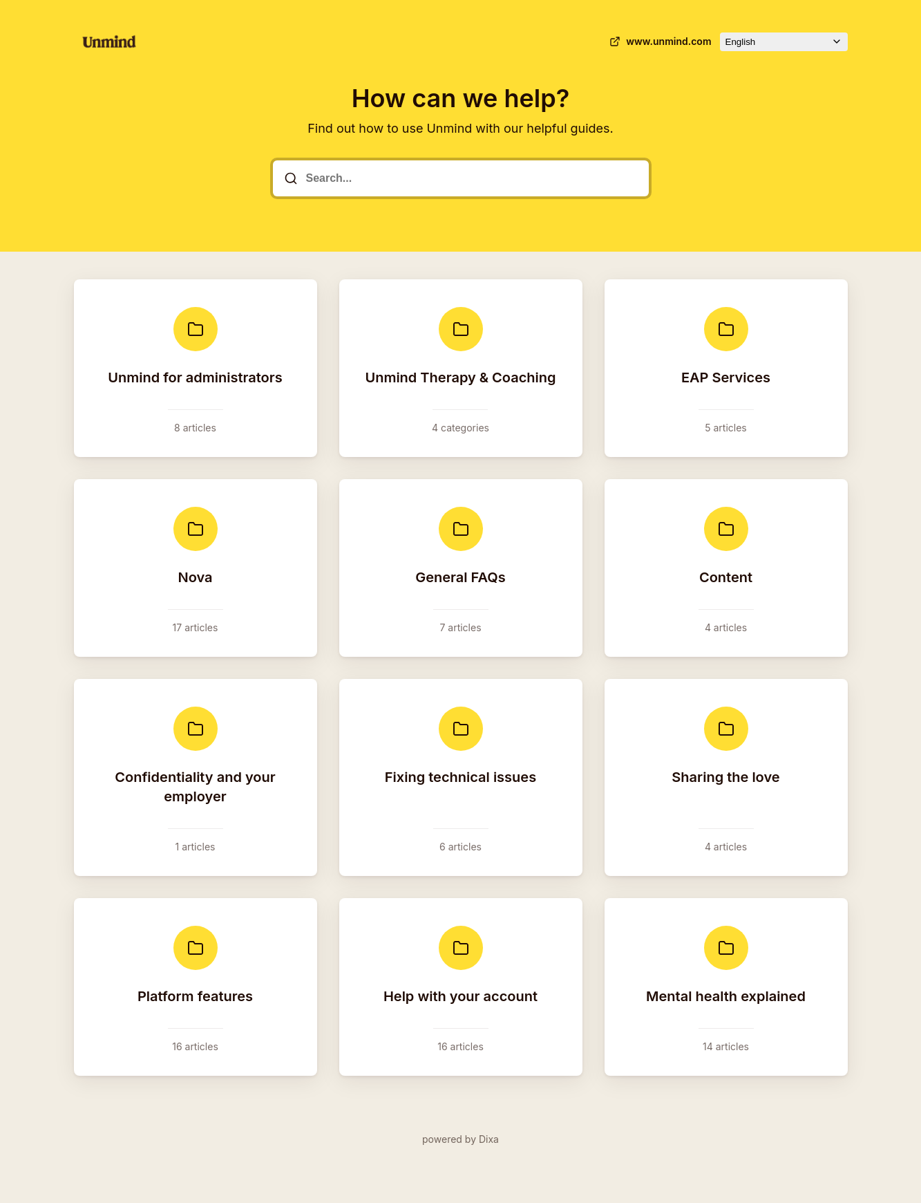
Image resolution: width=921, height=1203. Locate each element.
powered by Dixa (460, 1139)
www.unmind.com (659, 41)
